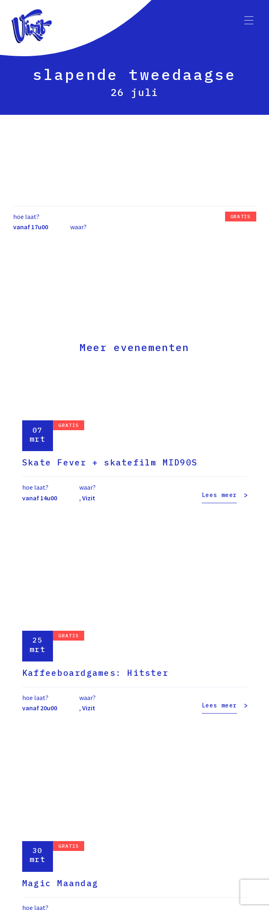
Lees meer (219, 495)
